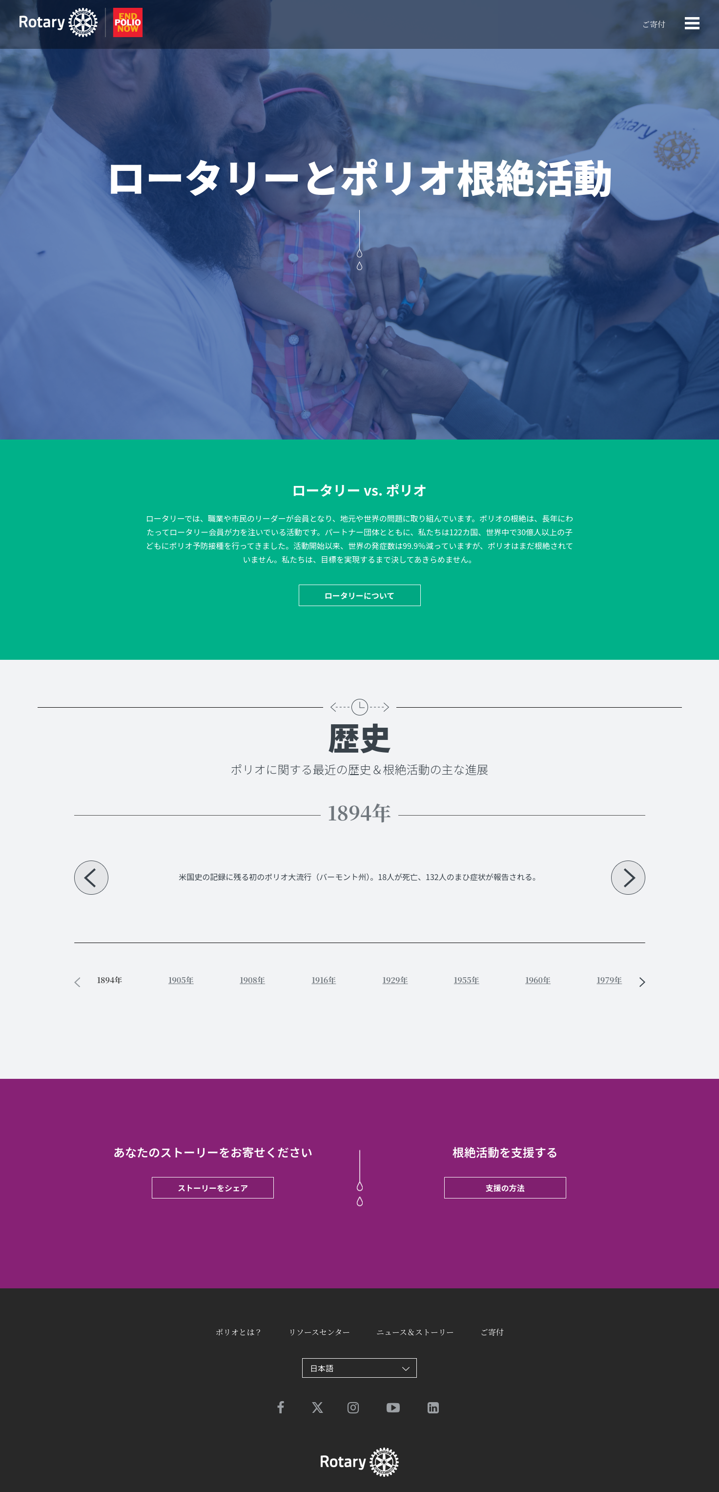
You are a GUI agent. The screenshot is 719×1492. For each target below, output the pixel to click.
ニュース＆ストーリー (415, 1332)
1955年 (466, 980)
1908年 (252, 980)
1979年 (609, 980)
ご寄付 (653, 24)
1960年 (538, 980)
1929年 (395, 980)
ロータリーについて (360, 595)
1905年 (181, 980)
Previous (91, 878)
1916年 (323, 980)
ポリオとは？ (238, 1332)
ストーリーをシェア (213, 1188)
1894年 (110, 980)
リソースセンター (319, 1332)
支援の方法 (505, 1188)
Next (628, 878)
